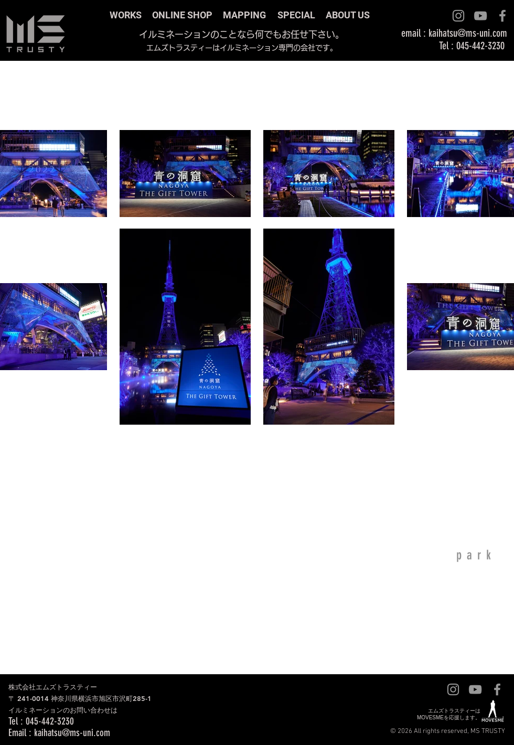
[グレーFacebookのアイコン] (502, 16)
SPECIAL (296, 14)
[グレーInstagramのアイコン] (458, 16)
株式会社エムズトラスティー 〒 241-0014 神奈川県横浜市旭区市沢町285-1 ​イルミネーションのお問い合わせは (80, 698)
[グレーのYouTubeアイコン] (480, 16)
